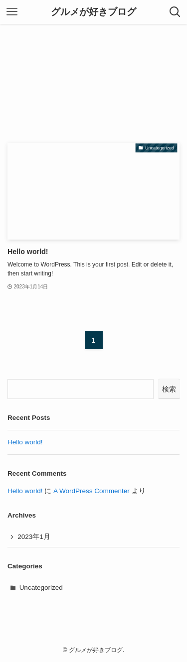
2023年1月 (33, 536)
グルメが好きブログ (93, 12)
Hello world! (25, 442)
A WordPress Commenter (91, 491)
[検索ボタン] (175, 12)
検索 (169, 389)
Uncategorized (41, 587)
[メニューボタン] (12, 12)
